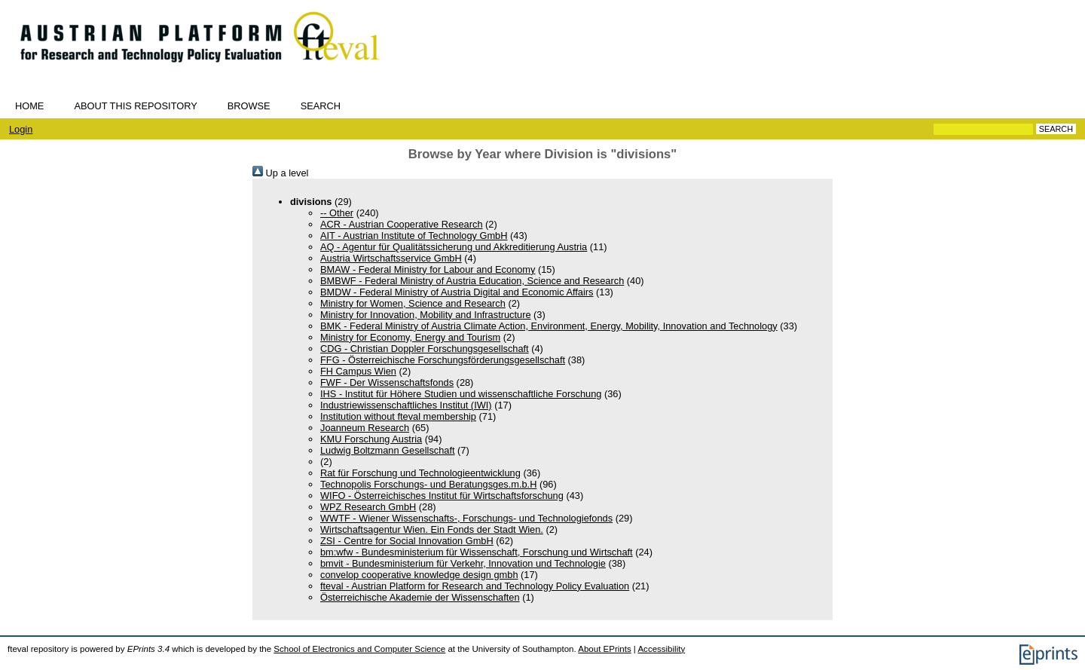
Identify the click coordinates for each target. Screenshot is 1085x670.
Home (29, 106)
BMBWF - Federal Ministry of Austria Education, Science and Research (472, 280)
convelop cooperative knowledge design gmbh (419, 574)
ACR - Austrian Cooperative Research (401, 224)
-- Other (336, 213)
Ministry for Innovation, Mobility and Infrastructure (425, 314)
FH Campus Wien (358, 371)
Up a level (280, 173)
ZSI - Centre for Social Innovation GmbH (407, 540)
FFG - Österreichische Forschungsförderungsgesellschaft (442, 360)
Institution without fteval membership (398, 416)
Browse (249, 106)
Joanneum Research (364, 427)
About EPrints (604, 648)
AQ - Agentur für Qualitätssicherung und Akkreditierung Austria (453, 246)
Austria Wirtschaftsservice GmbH (391, 258)
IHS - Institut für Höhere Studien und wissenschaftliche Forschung (460, 393)
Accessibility (661, 648)
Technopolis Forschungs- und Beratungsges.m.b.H (428, 484)
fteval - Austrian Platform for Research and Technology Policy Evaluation (474, 586)
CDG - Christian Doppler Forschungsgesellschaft (424, 348)
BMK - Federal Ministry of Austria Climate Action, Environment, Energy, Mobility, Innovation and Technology (549, 326)
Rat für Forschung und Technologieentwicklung (420, 473)
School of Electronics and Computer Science (359, 648)
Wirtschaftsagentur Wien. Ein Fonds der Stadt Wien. (431, 529)
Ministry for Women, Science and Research (413, 303)
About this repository (135, 106)
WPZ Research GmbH (368, 506)
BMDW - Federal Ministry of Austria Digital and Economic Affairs (456, 292)
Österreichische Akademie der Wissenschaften (420, 597)
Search (321, 106)
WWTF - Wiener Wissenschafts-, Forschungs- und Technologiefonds (466, 518)
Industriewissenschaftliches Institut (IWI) (406, 405)
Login (20, 129)
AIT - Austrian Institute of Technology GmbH (413, 235)
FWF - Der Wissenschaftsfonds (387, 382)
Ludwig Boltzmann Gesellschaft (387, 450)
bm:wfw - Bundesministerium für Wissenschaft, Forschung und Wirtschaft (476, 552)
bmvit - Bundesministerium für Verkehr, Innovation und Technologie (463, 563)
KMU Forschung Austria (371, 439)
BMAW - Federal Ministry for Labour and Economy (427, 269)
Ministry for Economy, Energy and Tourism (410, 337)
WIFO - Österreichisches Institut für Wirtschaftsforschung (442, 495)
